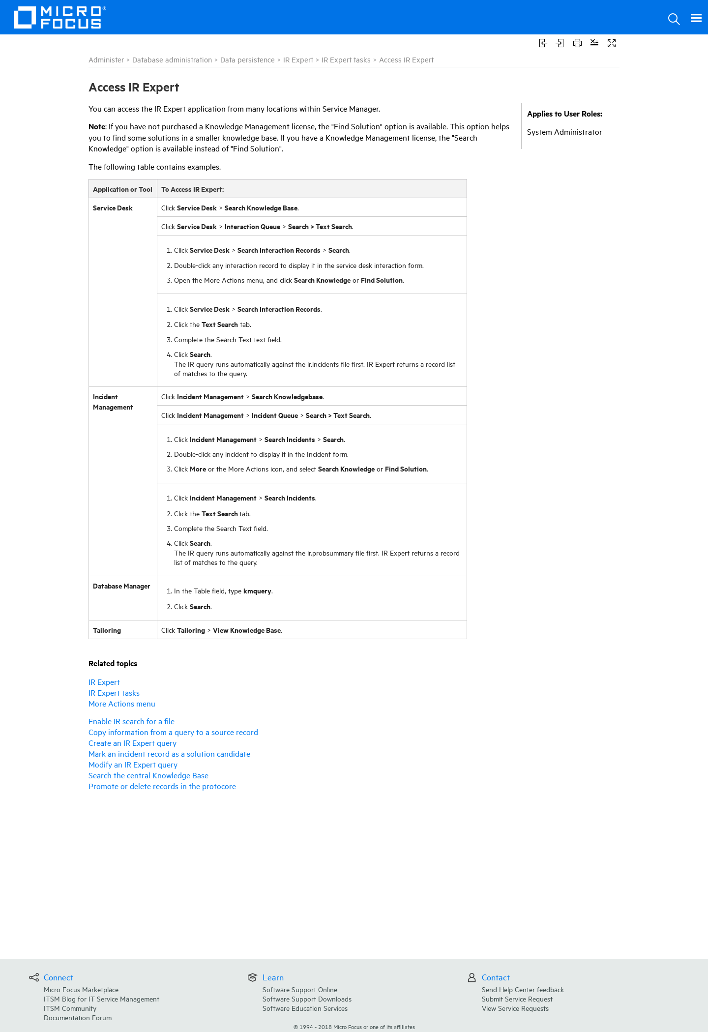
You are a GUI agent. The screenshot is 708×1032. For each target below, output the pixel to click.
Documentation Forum (78, 1017)
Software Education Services (305, 1007)
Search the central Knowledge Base (148, 774)
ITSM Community (70, 1007)
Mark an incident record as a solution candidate (169, 753)
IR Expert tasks (346, 59)
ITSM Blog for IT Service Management (101, 998)
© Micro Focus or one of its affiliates (354, 1026)
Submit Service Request (517, 998)
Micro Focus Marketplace (81, 989)
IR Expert (298, 59)
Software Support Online (300, 989)
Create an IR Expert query (132, 742)
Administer (106, 59)
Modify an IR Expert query (132, 764)
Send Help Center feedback (523, 989)
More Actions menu (121, 703)
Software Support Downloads (307, 998)
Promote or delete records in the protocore (162, 785)
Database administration (172, 59)
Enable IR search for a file (131, 720)
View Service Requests (515, 1007)
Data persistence (247, 59)
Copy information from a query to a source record (173, 731)
